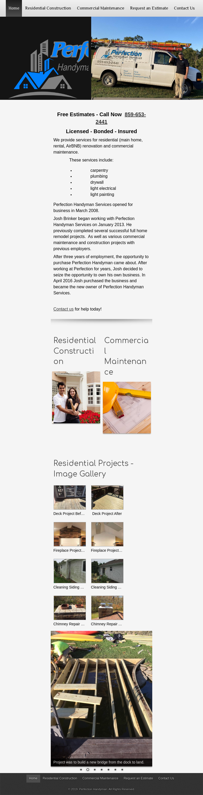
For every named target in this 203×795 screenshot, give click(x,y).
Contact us (63, 309)
